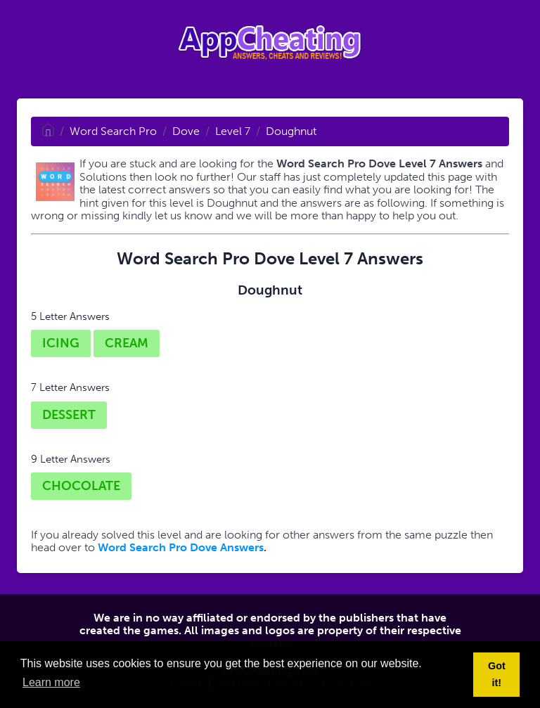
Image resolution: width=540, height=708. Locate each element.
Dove (186, 131)
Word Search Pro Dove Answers (181, 547)
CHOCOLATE (81, 486)
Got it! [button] (497, 674)
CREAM (126, 343)
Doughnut (291, 131)
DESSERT (69, 415)
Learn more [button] (51, 682)
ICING (60, 343)
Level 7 (232, 131)
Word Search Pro (113, 131)
